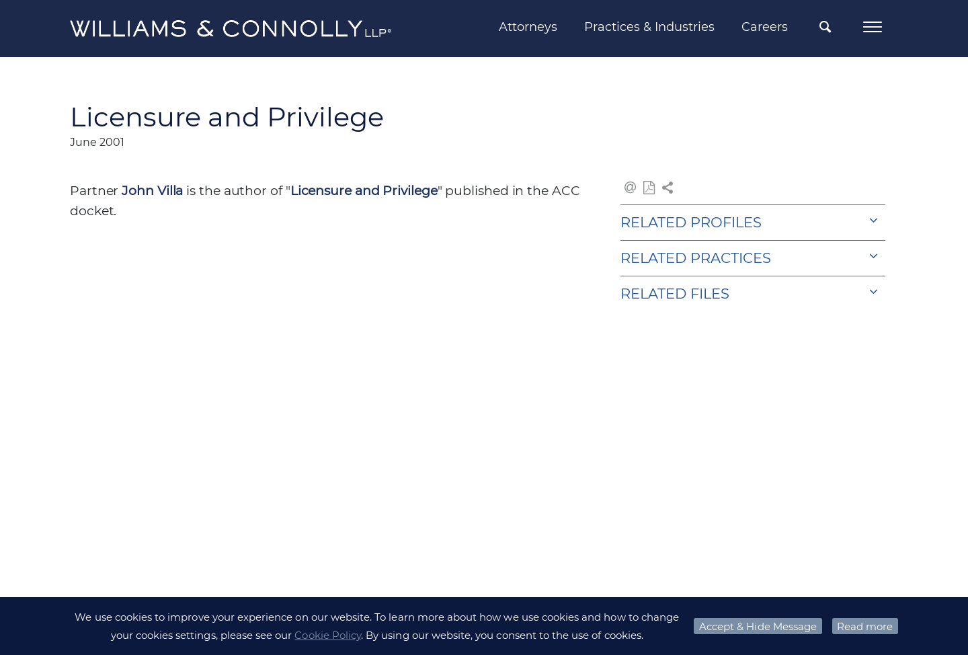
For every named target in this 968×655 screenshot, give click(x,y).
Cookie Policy (327, 635)
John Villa (152, 190)
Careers (764, 27)
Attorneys (528, 27)
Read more (865, 626)
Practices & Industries (649, 27)
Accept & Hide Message (758, 626)
